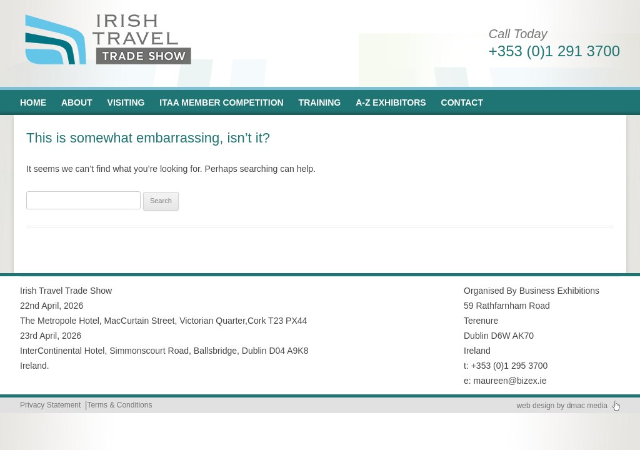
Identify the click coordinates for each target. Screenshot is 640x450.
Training (320, 103)
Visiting (126, 103)
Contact (462, 103)
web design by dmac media (562, 405)
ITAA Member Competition (221, 103)
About (76, 103)
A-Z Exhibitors (391, 103)
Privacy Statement (50, 405)
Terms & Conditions (119, 405)
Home (33, 103)
